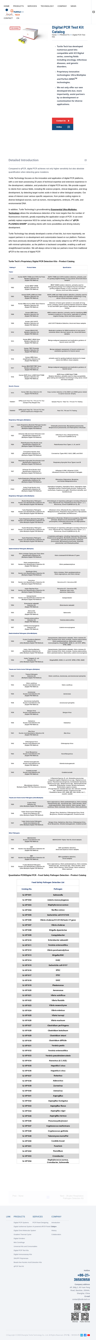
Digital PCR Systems (21, 1222)
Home (54, 35)
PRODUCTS (18, 6)
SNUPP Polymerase (21, 1258)
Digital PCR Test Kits (21, 1250)
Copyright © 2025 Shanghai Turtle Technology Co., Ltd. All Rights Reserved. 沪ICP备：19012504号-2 (44, 1335)
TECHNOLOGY (47, 6)
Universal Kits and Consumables (25, 1246)
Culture (54, 1226)
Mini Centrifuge (19, 1242)
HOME (6, 6)
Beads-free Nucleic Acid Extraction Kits (28, 1262)
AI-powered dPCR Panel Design (44, 1226)
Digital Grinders (19, 1238)
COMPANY (62, 6)
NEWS (73, 6)
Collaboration (56, 1234)
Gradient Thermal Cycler (22, 1234)
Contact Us (63, 121)
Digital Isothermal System (23, 1226)
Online (63, 127)
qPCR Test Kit (19, 1266)
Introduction (56, 1222)
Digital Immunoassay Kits (23, 1254)
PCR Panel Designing (40, 1222)
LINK (8, 1217)
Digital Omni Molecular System (25, 1230)
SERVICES (32, 6)
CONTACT (8, 18)
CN (17, 18)
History (54, 1230)
